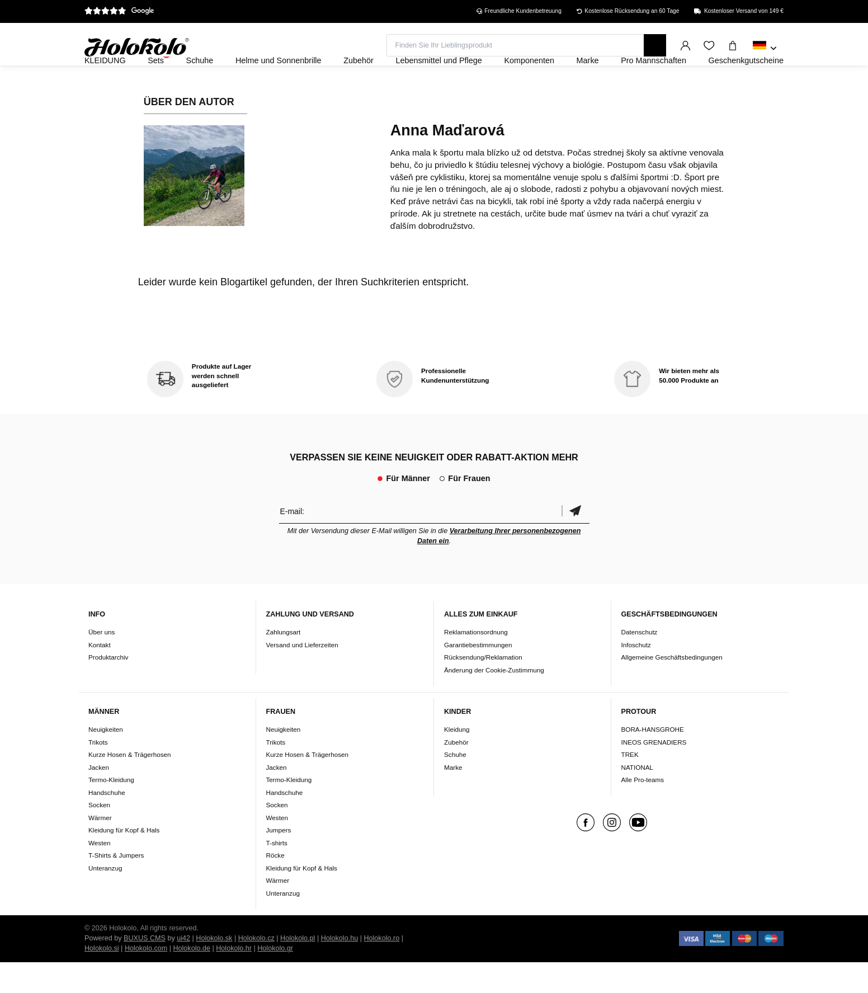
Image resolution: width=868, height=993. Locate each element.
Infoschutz (636, 675)
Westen (99, 873)
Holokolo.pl (297, 969)
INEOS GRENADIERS (654, 772)
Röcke (275, 886)
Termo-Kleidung (111, 810)
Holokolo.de (191, 979)
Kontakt (99, 675)
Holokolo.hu (339, 969)
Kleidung (457, 760)
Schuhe (455, 785)
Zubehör (456, 772)
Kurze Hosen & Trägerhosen (129, 785)
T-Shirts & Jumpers (116, 886)
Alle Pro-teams (642, 810)
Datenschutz (639, 662)
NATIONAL (637, 797)
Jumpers (278, 860)
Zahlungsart (283, 662)
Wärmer (100, 847)
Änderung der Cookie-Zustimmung (494, 700)
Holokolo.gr (275, 979)
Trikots (98, 772)
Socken (99, 835)
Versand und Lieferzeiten (302, 675)
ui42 (183, 969)
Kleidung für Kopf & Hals (123, 860)
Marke (453, 797)
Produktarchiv (108, 687)
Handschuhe (106, 822)
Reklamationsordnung (476, 662)
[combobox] (765, 48)
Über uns (101, 662)
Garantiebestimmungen (478, 675)
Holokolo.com (146, 979)
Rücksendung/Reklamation (483, 687)
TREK (630, 785)
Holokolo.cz (256, 969)
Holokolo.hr (234, 979)
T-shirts (276, 873)
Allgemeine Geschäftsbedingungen (672, 687)
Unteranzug (105, 898)
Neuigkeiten (105, 760)
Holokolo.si (101, 979)
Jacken (98, 797)
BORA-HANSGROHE (652, 760)
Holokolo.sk (214, 969)
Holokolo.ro (381, 969)
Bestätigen (575, 541)
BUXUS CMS (145, 969)
